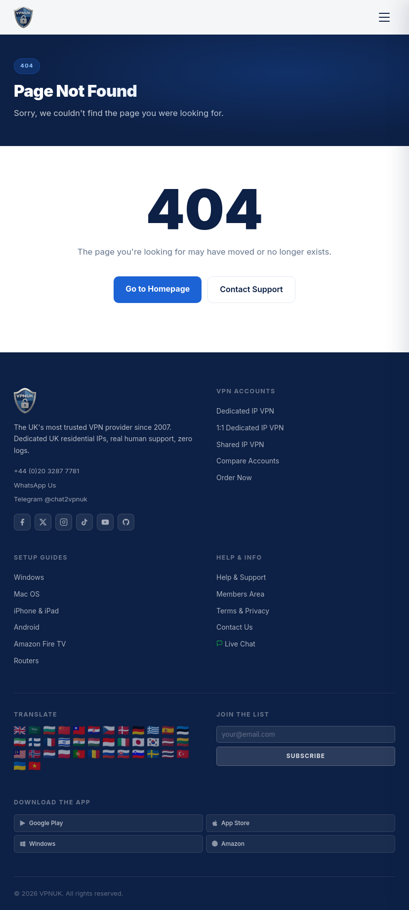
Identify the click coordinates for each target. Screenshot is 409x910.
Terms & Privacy (242, 611)
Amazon (228, 843)
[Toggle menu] (384, 17)
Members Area (240, 594)
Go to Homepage (157, 289)
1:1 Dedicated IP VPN (250, 427)
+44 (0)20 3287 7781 (46, 471)
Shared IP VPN (240, 444)
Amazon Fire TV (40, 644)
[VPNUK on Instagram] (63, 522)
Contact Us (234, 627)
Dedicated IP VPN (245, 411)
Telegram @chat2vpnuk (50, 499)
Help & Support (241, 577)
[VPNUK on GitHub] (126, 522)
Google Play (41, 823)
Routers (26, 660)
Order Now (234, 477)
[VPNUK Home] (23, 17)
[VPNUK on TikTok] (84, 522)
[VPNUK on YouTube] (105, 522)
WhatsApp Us (35, 485)
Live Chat (235, 644)
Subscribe (306, 755)
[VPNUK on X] (43, 522)
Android (27, 627)
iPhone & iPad (36, 611)
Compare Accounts (247, 460)
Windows (29, 577)
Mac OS (27, 594)
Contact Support (251, 289)
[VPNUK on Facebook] (22, 522)
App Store (230, 823)
